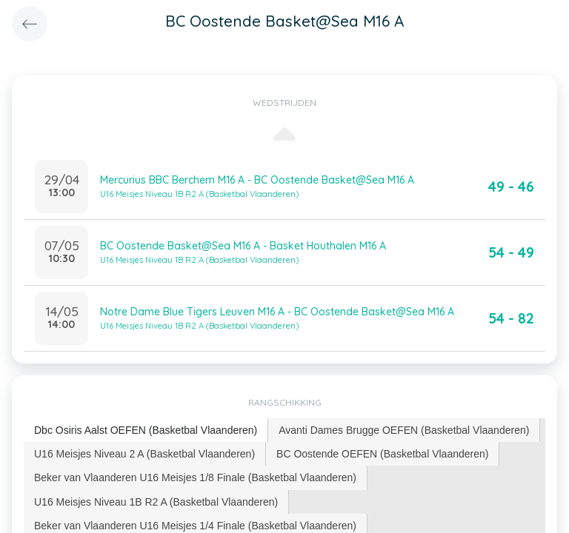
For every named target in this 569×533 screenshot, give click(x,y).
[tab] (146, 430)
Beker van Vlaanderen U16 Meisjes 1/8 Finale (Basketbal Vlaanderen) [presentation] (195, 477)
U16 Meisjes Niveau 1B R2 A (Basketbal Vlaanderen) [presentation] (156, 502)
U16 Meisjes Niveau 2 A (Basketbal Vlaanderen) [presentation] (144, 454)
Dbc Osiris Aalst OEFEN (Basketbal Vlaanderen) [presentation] (145, 430)
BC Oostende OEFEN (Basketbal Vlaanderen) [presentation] (382, 454)
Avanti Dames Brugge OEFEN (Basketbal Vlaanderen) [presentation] (404, 430)
